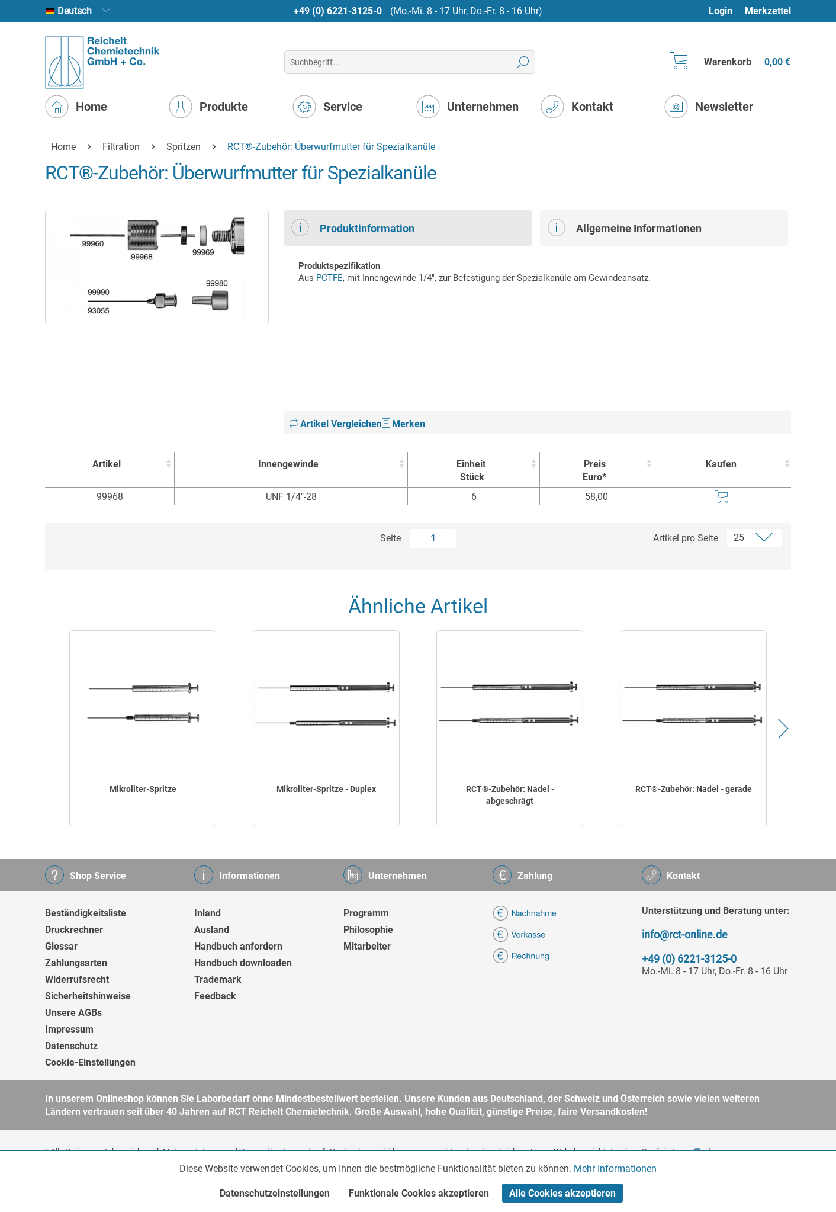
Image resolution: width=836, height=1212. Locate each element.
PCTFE (329, 277)
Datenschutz (71, 1045)
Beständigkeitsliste (85, 913)
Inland (207, 913)
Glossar (61, 946)
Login (720, 11)
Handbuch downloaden (243, 963)
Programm (366, 913)
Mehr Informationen (615, 1168)
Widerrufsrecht (77, 979)
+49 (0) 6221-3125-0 (338, 11)
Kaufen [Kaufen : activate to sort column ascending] (721, 464)
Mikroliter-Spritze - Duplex (326, 789)
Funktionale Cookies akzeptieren (419, 1193)
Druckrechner (74, 929)
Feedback (215, 996)
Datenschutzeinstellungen (275, 1193)
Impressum (69, 1029)
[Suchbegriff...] (409, 62)
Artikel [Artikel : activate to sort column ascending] (106, 464)
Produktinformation (352, 227)
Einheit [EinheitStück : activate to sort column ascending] (471, 471)
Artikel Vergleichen (336, 423)
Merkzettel (768, 11)
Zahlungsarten (76, 963)
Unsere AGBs (73, 1012)
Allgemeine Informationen (625, 227)
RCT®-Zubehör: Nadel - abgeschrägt (510, 795)
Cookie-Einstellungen (90, 1062)
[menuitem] (726, 11)
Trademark (218, 979)
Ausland (211, 929)
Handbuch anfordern (238, 946)
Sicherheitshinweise (88, 996)
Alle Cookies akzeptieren (562, 1193)
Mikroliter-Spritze (143, 789)
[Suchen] (523, 62)
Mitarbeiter (367, 946)
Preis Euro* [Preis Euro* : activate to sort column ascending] (594, 470)
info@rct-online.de (685, 934)
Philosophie (368, 929)
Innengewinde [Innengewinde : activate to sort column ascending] (288, 464)
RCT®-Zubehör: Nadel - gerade (693, 789)
